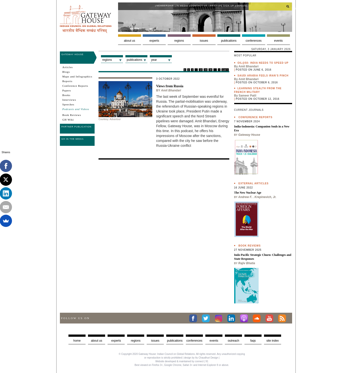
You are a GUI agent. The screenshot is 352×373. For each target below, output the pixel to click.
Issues (204, 40)
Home (77, 340)
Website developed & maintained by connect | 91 (181, 361)
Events (278, 40)
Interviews (69, 99)
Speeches (68, 104)
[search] (270, 6)
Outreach (233, 340)
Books (66, 95)
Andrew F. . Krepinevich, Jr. (257, 197)
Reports (67, 81)
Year (154, 60)
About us (129, 40)
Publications (228, 40)
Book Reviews (71, 114)
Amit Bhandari (171, 90)
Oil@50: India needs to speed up (263, 63)
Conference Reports (75, 85)
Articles (67, 67)
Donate (242, 5)
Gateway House (72, 54)
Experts (154, 40)
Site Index (272, 340)
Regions (179, 40)
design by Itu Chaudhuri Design (201, 357)
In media (182, 5)
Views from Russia (169, 86)
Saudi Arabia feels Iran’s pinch (263, 75)
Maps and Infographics (77, 76)
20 (205, 70)
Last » (225, 70)
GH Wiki (68, 119)
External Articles (254, 183)
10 (200, 70)
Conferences (254, 40)
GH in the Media (72, 139)
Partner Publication (76, 126)
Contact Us (199, 5)
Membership (165, 5)
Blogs (66, 71)
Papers (66, 90)
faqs (253, 340)
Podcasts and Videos (75, 109)
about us (96, 340)
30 (210, 70)
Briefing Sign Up (222, 5)
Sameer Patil (247, 95)
